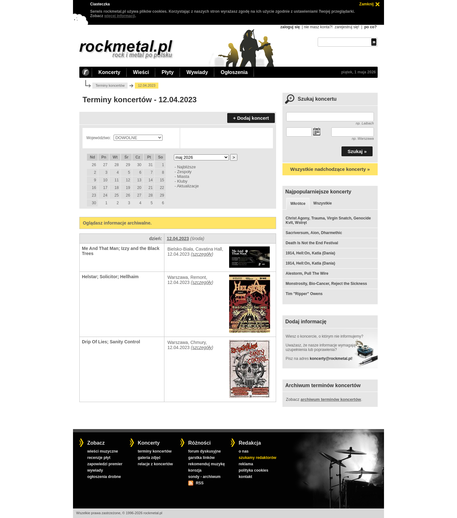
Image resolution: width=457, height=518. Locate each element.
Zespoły (184, 171)
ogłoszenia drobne (104, 476)
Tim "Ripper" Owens (304, 294)
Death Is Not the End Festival (312, 243)
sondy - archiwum (204, 476)
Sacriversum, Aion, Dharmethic (314, 233)
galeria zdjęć (149, 457)
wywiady (95, 470)
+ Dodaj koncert (251, 118)
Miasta (183, 176)
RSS (199, 483)
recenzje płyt (98, 457)
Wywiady (197, 72)
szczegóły (202, 254)
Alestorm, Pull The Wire (307, 273)
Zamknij (366, 4)
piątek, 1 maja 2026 (358, 72)
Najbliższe (186, 167)
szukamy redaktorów (257, 457)
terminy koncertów (155, 451)
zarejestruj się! (346, 27)
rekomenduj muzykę (206, 464)
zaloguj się (290, 27)
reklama (246, 464)
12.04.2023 (178, 238)
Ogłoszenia (234, 72)
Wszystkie (322, 203)
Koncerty (109, 72)
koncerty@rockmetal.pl (331, 358)
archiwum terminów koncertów (331, 399)
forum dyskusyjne (204, 451)
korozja (195, 470)
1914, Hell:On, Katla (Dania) (310, 253)
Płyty (168, 72)
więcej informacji (119, 16)
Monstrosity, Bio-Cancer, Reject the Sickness (326, 283)
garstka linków (201, 457)
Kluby (182, 181)
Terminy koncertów (110, 85)
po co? (370, 27)
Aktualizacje (188, 186)
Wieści (141, 72)
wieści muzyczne (102, 451)
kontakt (245, 476)
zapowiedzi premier (105, 464)
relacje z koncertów (155, 464)
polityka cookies (253, 470)
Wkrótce (297, 203)
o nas (243, 451)
